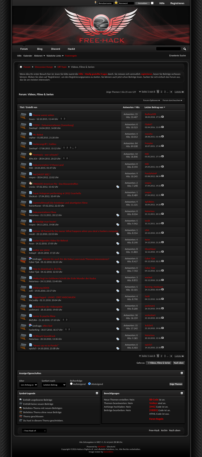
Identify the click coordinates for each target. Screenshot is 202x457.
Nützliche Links (54, 56)
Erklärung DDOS (41, 287)
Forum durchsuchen (171, 100)
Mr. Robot (38, 134)
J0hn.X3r (33, 158)
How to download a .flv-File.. (47, 268)
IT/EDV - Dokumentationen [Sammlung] (53, 125)
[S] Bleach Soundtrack (44, 336)
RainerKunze (35, 205)
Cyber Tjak (34, 262)
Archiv (164, 430)
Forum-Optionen (150, 100)
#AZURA (33, 320)
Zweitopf (33, 128)
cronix (32, 186)
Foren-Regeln (156, 418)
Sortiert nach (48, 380)
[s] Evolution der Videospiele (47, 306)
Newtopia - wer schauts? (45, 154)
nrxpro (32, 177)
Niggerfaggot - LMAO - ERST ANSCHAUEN (54, 297)
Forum (24, 49)
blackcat (33, 196)
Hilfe (162, 3)
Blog (40, 49)
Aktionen (38, 56)
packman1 (34, 309)
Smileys (153, 403)
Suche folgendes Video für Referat (50, 240)
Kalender (27, 56)
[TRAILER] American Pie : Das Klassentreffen (55, 183)
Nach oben (178, 363)
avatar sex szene (41, 249)
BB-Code (153, 399)
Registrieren (177, 3)
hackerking (34, 329)
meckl (32, 234)
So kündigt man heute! (44, 221)
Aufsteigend (78, 384)
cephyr (32, 137)
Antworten (128, 107)
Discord (55, 49)
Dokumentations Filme (44, 212)
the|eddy (33, 300)
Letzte (179, 91)
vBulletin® (101, 446)
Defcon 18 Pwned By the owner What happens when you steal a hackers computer (75, 231)
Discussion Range (44, 66)
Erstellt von (31, 107)
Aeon (31, 243)
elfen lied (47, 325)
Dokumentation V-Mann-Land (48, 164)
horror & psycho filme (44, 316)
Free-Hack (154, 430)
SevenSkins (108, 452)
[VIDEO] (153, 410)
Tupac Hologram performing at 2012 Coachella (57, 193)
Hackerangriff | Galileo (44, 144)
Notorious (34, 215)
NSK (31, 168)
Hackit (71, 49)
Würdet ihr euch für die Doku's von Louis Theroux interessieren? (76, 259)
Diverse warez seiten (43, 115)
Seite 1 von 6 (148, 91)
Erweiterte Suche (177, 55)
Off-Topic (62, 66)
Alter (21, 380)
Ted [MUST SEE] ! (41, 174)
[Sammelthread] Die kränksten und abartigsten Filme (60, 202)
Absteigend (95, 384)
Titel (22, 107)
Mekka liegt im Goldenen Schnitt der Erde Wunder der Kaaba (64, 278)
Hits (137, 107)
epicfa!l (32, 348)
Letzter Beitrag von (155, 107)
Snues (32, 119)
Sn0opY (32, 253)
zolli (31, 290)
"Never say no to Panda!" (46, 345)
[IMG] (152, 406)
